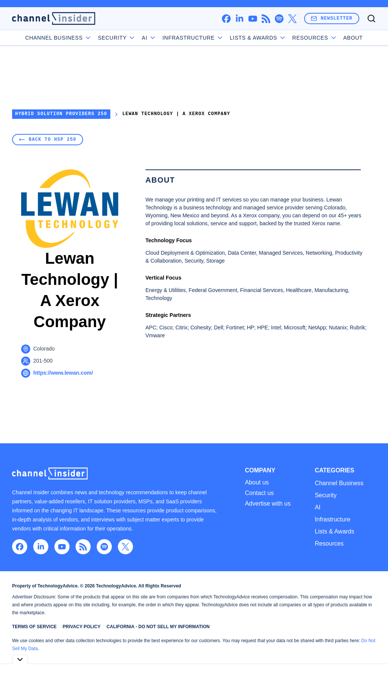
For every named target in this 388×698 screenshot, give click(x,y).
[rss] (265, 18)
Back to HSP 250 (47, 139)
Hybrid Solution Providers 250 (61, 114)
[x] (292, 18)
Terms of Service (34, 626)
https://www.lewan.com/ (63, 373)
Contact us (259, 493)
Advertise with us (268, 504)
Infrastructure (193, 37)
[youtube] (252, 18)
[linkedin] (239, 18)
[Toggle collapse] (20, 659)
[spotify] (279, 18)
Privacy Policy (81, 626)
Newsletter (331, 18)
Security (117, 37)
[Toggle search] (371, 18)
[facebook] (226, 18)
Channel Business (58, 37)
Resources (329, 543)
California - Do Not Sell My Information (158, 626)
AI (149, 37)
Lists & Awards (334, 531)
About (353, 38)
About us (257, 483)
